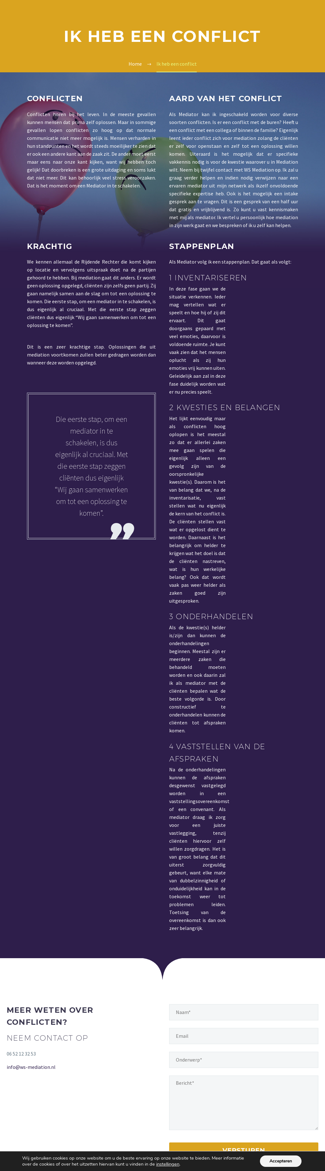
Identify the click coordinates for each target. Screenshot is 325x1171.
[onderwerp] (243, 1060)
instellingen (167, 1164)
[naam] (243, 1012)
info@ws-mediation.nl (31, 1067)
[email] (243, 1036)
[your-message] (243, 1103)
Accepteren (280, 1161)
